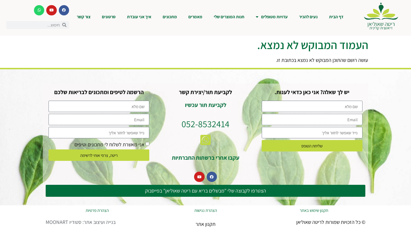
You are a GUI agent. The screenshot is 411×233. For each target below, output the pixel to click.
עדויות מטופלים (272, 17)
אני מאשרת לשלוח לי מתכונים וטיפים (109, 144)
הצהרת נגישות (205, 210)
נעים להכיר (308, 16)
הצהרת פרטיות (97, 210)
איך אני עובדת (139, 16)
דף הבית (336, 16)
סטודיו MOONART (63, 222)
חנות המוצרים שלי (229, 16)
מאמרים (195, 16)
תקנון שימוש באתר (314, 210)
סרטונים (109, 16)
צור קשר (83, 16)
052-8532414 (205, 124)
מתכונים (170, 16)
